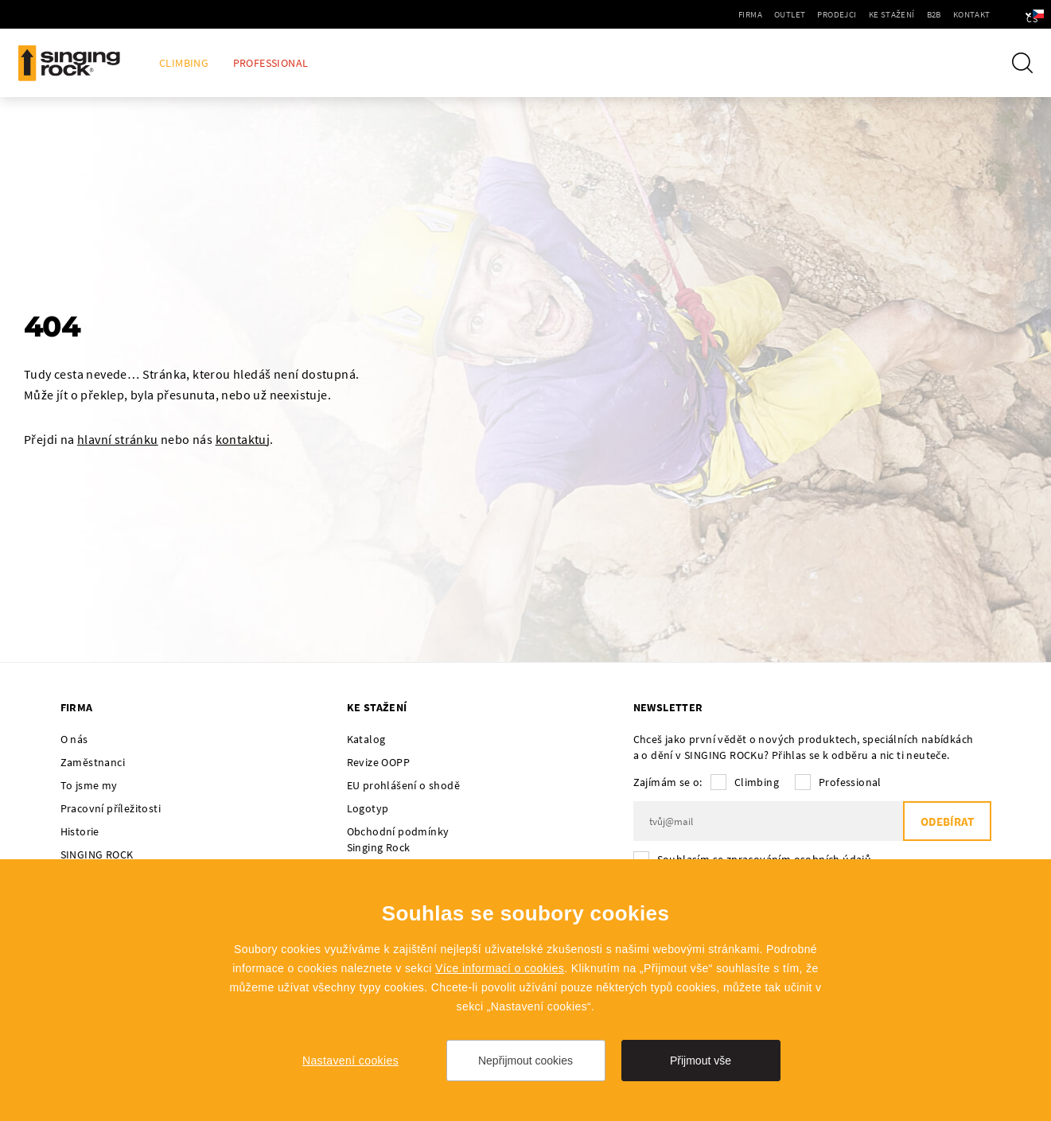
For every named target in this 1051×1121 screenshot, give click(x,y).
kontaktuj (243, 439)
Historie (79, 831)
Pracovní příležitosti (110, 808)
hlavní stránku (117, 439)
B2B (891, 14)
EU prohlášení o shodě (403, 785)
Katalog (366, 739)
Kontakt (929, 14)
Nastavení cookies (350, 1060)
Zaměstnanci (92, 762)
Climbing (183, 63)
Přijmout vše (700, 1060)
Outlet (747, 14)
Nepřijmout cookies (525, 1060)
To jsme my (89, 785)
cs (1012, 14)
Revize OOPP (378, 762)
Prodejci (794, 14)
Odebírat (947, 821)
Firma (708, 14)
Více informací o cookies (499, 968)
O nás (74, 739)
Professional (271, 63)
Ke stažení (849, 14)
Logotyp (368, 808)
